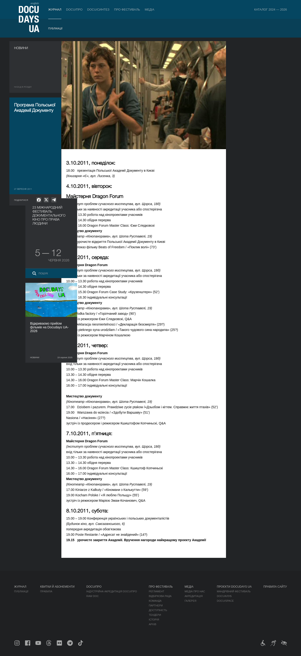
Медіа (149, 9)
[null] (38, 199)
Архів (152, 624)
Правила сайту (275, 586)
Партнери (156, 605)
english (35, 3)
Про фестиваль (127, 9)
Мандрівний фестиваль (233, 591)
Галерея (190, 600)
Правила (46, 591)
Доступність (158, 610)
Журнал (54, 9)
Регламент (156, 591)
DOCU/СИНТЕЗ (98, 9)
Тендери (155, 614)
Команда (155, 600)
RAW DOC (92, 596)
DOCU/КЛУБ (224, 596)
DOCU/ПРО (74, 9)
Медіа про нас (195, 591)
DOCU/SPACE (225, 600)
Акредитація (194, 596)
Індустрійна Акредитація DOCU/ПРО (111, 591)
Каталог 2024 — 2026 (270, 9)
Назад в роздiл (23, 87)
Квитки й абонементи (57, 586)
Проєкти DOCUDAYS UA (234, 586)
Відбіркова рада (160, 596)
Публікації (55, 28)
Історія (154, 619)
